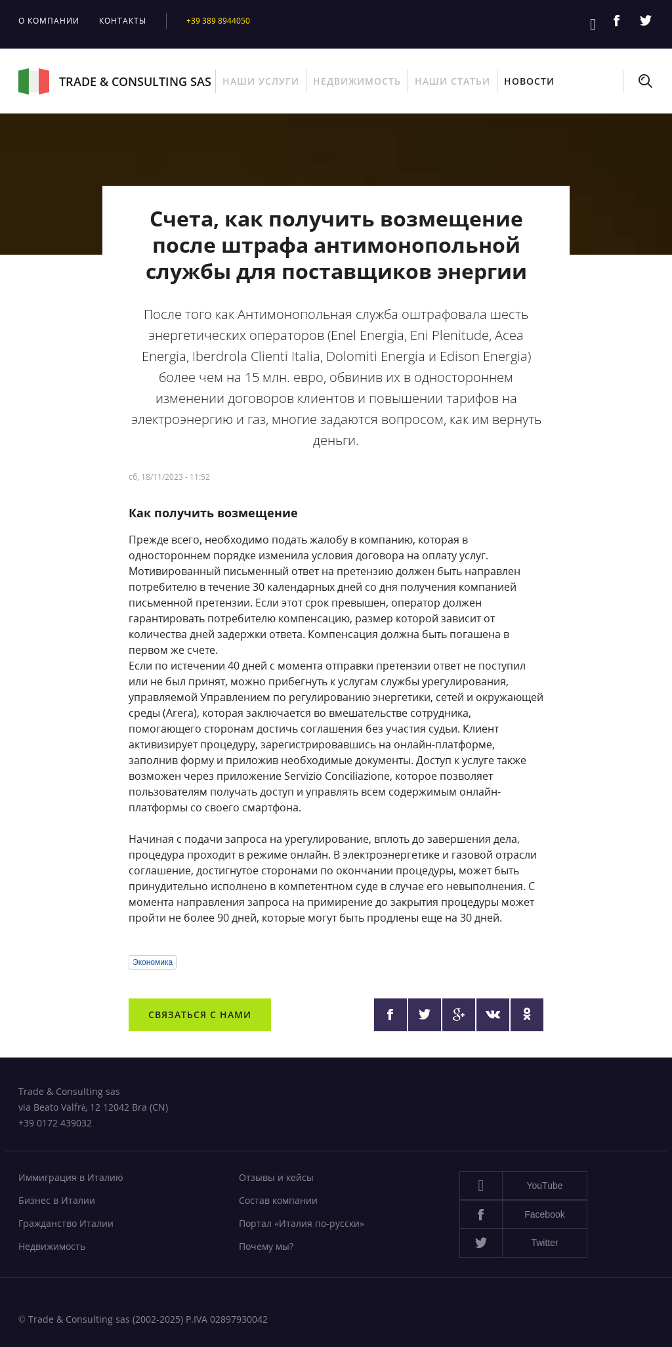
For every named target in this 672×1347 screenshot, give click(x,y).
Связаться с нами (199, 1014)
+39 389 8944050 (221, 20)
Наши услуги (260, 81)
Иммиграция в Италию (70, 1177)
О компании (48, 20)
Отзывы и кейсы (276, 1177)
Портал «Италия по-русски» (301, 1223)
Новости (529, 81)
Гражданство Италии (66, 1223)
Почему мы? (266, 1246)
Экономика (153, 962)
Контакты (122, 20)
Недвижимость (357, 81)
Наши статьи (452, 81)
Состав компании (278, 1200)
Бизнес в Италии (56, 1200)
